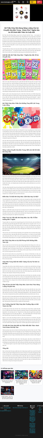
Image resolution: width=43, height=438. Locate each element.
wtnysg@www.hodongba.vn (5, 410)
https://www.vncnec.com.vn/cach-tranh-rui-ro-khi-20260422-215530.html (32, 430)
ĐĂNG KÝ (39, 2)
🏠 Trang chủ (14, 2)
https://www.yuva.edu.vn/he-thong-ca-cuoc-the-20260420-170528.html (32, 425)
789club (40, 409)
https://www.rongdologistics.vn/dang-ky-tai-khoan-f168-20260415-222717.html (32, 419)
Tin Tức (19, 2)
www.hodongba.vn (6, 2)
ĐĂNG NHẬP (32, 2)
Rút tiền (27, 2)
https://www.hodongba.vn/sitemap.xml (20, 407)
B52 (40, 407)
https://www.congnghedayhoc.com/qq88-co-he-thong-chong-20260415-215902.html (32, 413)
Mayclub (40, 412)
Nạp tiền (23, 2)
